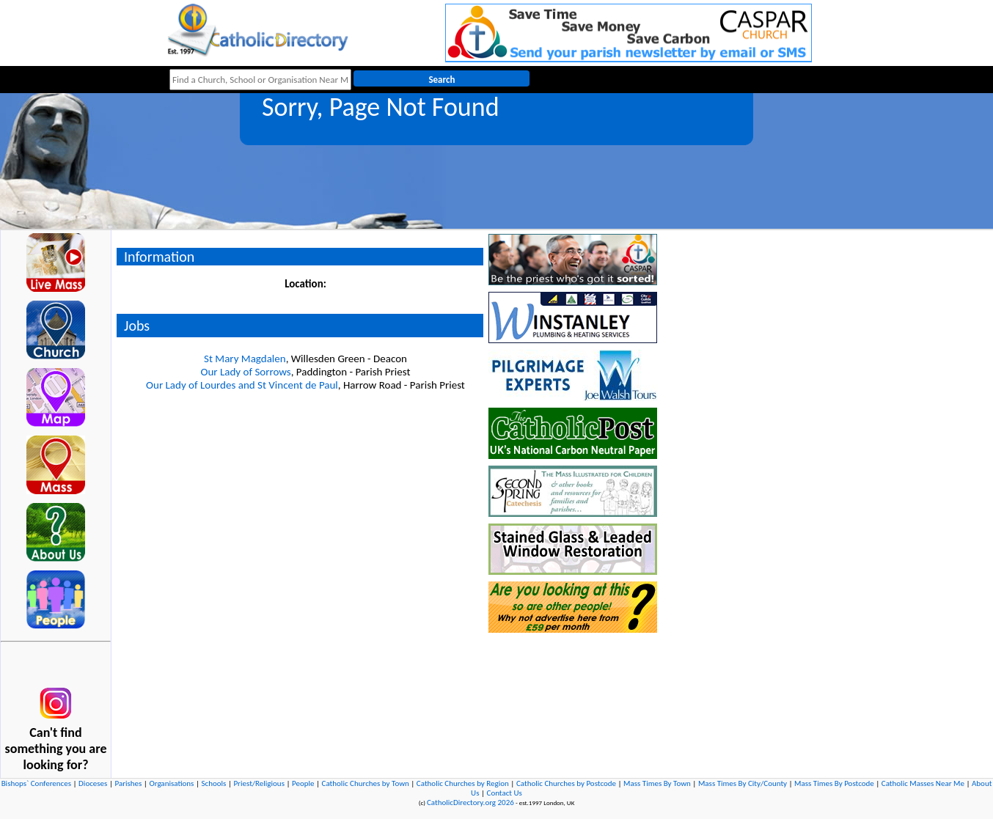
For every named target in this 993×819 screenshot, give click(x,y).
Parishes (128, 783)
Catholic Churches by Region (463, 783)
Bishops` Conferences (36, 783)
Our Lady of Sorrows (246, 371)
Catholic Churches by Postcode (566, 783)
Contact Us (504, 793)
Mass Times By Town (657, 783)
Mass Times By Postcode (834, 783)
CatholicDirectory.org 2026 (470, 802)
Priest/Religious (259, 783)
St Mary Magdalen (245, 358)
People (303, 783)
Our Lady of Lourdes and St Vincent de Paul (242, 385)
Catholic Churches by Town (365, 783)
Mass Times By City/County (742, 783)
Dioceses (92, 783)
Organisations (171, 783)
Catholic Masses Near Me (923, 783)
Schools (213, 783)
